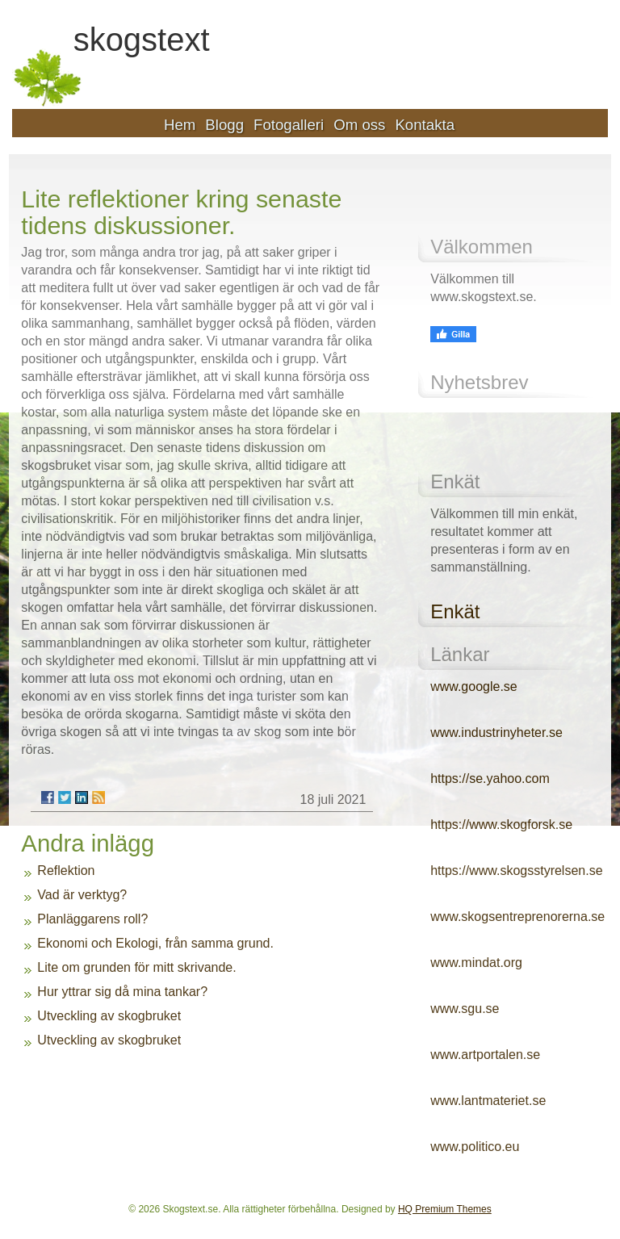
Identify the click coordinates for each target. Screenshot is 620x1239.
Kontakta (425, 124)
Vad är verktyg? (82, 895)
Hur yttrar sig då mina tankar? (122, 991)
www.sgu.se (464, 1008)
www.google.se (473, 686)
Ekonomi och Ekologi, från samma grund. (155, 943)
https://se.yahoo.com (490, 778)
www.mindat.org (476, 962)
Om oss (359, 124)
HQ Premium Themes (445, 1209)
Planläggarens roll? (92, 919)
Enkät (455, 611)
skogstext (141, 40)
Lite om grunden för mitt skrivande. (136, 967)
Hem (179, 124)
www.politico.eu (474, 1146)
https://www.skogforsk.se (501, 824)
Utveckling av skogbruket (109, 1016)
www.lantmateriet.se (488, 1100)
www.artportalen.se (485, 1054)
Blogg (224, 124)
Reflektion (65, 870)
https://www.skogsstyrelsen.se (516, 870)
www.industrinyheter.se (496, 732)
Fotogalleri (288, 124)
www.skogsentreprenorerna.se (517, 916)
